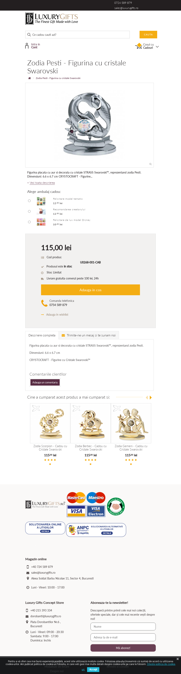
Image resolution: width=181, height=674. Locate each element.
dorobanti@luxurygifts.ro (45, 616)
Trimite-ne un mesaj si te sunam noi (89, 335)
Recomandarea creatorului (69, 209)
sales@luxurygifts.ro (126, 8)
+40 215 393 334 (41, 610)
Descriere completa (41, 335)
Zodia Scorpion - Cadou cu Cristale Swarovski (50, 447)
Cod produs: (54, 257)
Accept (93, 669)
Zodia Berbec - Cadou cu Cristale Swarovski (90, 447)
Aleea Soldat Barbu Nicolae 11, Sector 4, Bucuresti (62, 578)
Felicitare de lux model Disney (71, 219)
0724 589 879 (123, 2)
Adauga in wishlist (54, 314)
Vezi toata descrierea (42, 182)
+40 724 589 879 (42, 567)
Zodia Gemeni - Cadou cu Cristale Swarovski (131, 447)
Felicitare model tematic (68, 198)
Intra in (37, 45)
